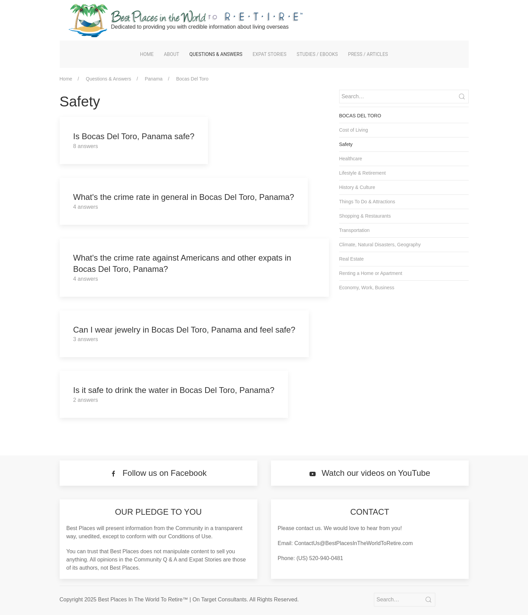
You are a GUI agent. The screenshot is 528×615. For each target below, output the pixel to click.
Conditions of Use (189, 536)
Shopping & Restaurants (365, 216)
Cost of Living (353, 130)
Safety (346, 144)
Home (147, 54)
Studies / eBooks (317, 54)
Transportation (354, 230)
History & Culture (357, 187)
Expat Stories (269, 54)
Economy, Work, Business (366, 287)
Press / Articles (368, 54)
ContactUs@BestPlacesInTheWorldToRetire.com (353, 543)
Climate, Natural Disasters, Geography (380, 244)
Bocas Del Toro (192, 79)
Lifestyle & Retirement (362, 173)
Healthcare (350, 158)
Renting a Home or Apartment (370, 273)
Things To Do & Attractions (367, 201)
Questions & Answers (216, 54)
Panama (154, 79)
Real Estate (351, 259)
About (171, 54)
